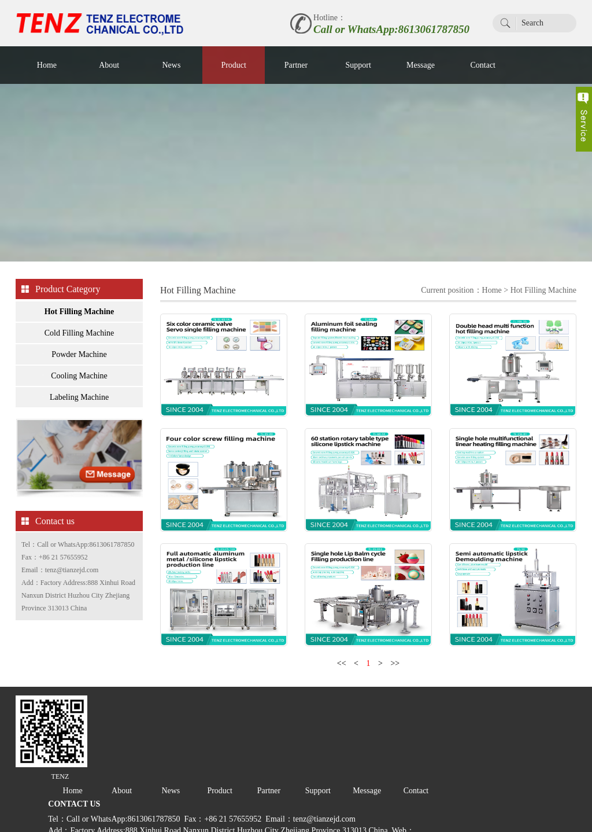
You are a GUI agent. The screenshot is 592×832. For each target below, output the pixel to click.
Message (420, 65)
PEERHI (192, 817)
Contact (482, 65)
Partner (296, 65)
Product (233, 65)
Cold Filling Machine (79, 337)
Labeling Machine (79, 401)
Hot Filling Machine (79, 316)
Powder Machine (78, 359)
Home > (496, 294)
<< (341, 695)
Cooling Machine (79, 380)
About (109, 65)
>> (394, 695)
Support (358, 65)
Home (47, 65)
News (171, 65)
